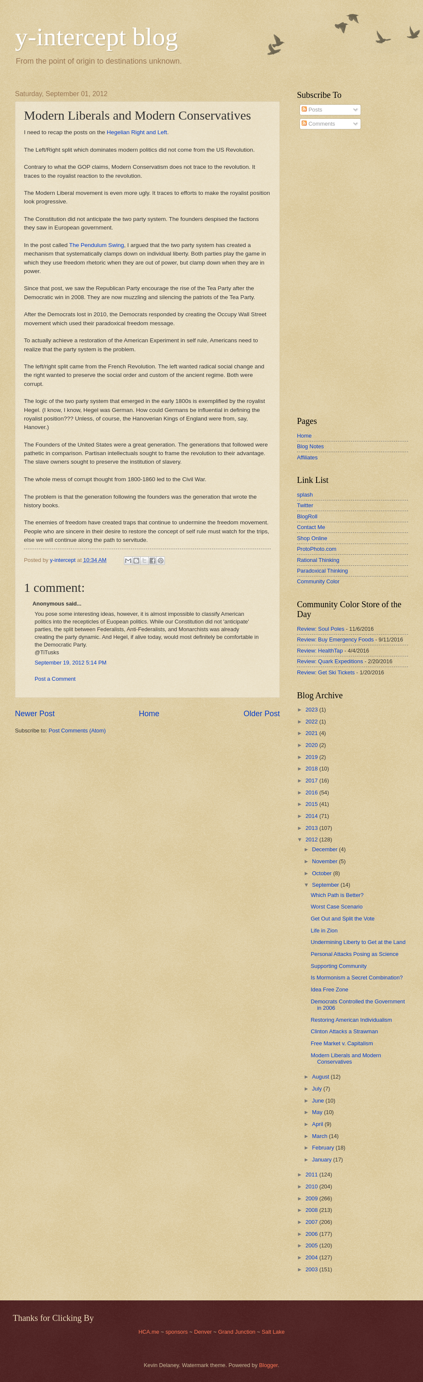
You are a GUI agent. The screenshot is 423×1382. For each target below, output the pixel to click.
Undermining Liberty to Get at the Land (358, 942)
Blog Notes (310, 446)
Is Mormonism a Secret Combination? (356, 977)
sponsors (177, 1332)
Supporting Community (339, 966)
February (323, 1147)
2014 (312, 816)
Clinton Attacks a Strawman (344, 1031)
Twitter (305, 505)
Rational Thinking (318, 560)
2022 (312, 721)
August (321, 1076)
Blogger (268, 1365)
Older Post (262, 713)
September (326, 885)
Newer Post (35, 713)
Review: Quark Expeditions (330, 661)
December (325, 849)
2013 (312, 828)
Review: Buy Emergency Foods (335, 639)
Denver (203, 1332)
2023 (312, 709)
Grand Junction (236, 1332)
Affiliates (307, 457)
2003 (312, 1269)
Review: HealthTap (320, 650)
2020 (312, 745)
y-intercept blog (96, 37)
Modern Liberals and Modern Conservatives (346, 1058)
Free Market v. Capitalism (342, 1043)
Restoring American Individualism (351, 1020)
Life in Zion (324, 930)
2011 (312, 1174)
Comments (318, 124)
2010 (312, 1186)
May (318, 1112)
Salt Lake (273, 1332)
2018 (312, 768)
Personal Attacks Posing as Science (354, 954)
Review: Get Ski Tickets (326, 672)
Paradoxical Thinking (322, 571)
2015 (312, 804)
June (319, 1100)
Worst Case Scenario (336, 906)
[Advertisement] (322, 273)
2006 (312, 1234)
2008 (312, 1210)
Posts (312, 109)
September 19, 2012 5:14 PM (70, 662)
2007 (312, 1222)
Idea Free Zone (329, 989)
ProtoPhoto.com (316, 549)
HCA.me (148, 1332)
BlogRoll (307, 516)
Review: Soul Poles (320, 629)
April (318, 1124)
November (325, 861)
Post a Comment (55, 679)
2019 (312, 757)
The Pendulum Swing (96, 245)
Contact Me (311, 527)
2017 (312, 780)
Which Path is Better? (337, 895)
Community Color (318, 581)
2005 (312, 1245)
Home (149, 713)
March (320, 1136)
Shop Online (312, 538)
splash (305, 494)
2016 (312, 792)
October (322, 873)
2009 (312, 1198)
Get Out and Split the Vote (343, 918)
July (317, 1088)
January (322, 1159)
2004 (312, 1257)
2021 (312, 733)
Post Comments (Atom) (77, 730)
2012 (312, 839)
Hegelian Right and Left (137, 132)
